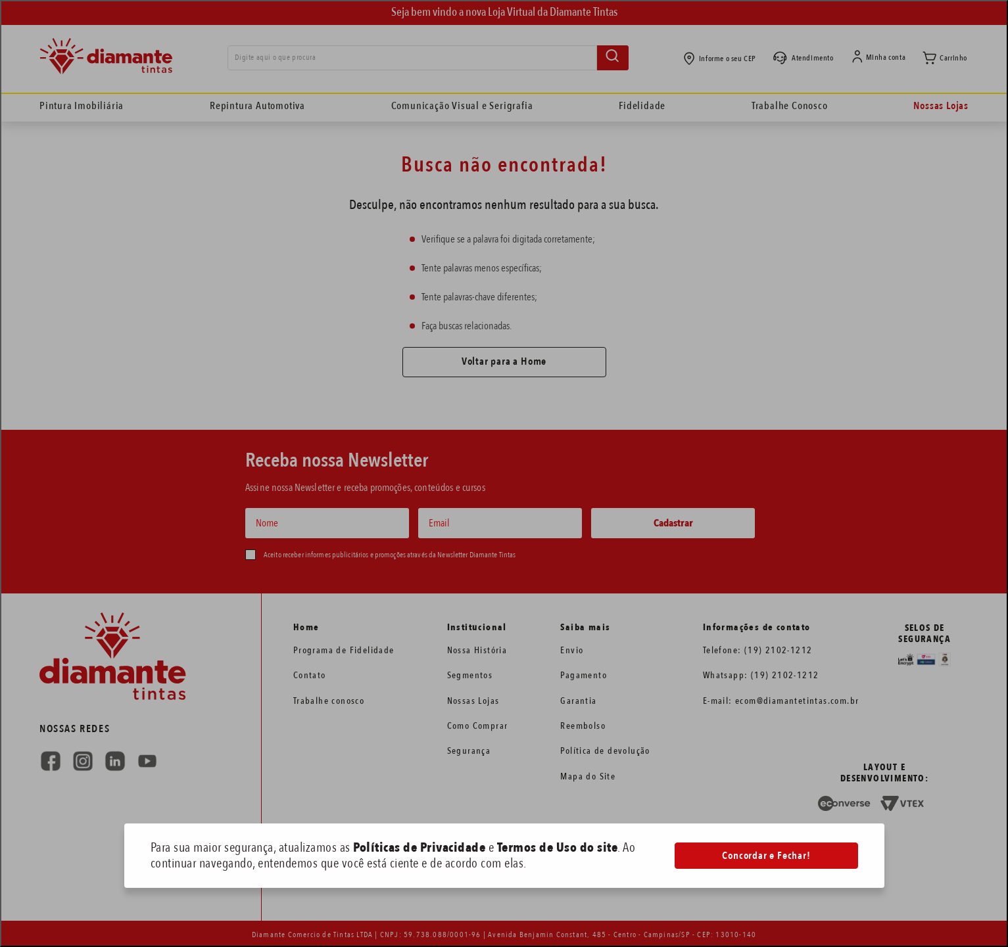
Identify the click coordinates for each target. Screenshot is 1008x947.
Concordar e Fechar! (766, 855)
